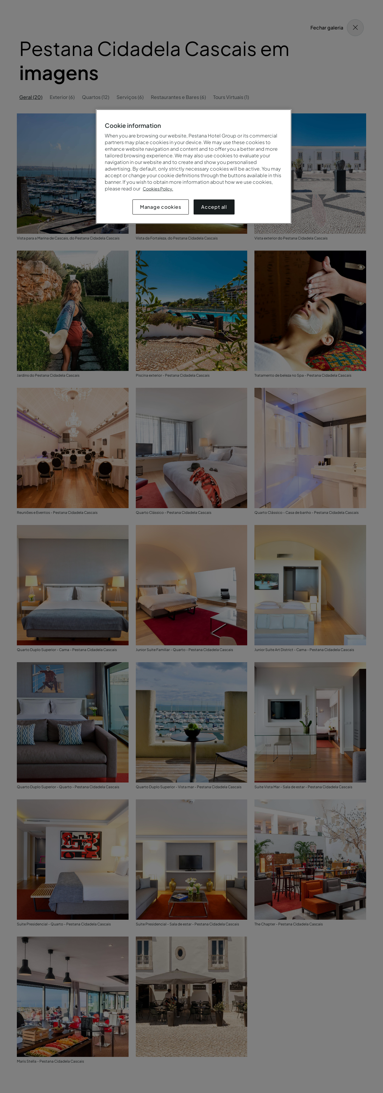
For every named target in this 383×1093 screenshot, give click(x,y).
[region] (193, 166)
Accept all (214, 207)
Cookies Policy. (158, 188)
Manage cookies (160, 207)
